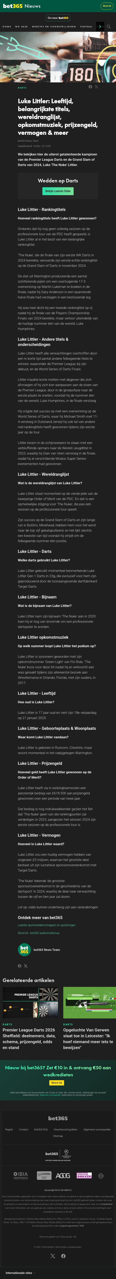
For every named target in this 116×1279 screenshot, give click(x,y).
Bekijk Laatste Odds (58, 191)
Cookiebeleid (106, 1204)
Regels (9, 1129)
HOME (7, 26)
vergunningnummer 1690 (71, 1226)
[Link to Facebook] (90, 89)
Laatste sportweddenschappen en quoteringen (47, 925)
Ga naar (58, 18)
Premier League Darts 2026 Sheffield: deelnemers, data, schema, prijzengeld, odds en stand (29, 1039)
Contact (23, 1129)
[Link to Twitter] (96, 89)
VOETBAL (86, 26)
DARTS (22, 87)
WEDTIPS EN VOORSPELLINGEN (54, 26)
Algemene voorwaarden (50, 1095)
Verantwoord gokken (65, 1129)
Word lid (107, 6)
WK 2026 (21, 26)
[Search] (108, 26)
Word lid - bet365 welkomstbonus (38, 933)
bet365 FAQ (41, 1129)
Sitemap (58, 1135)
